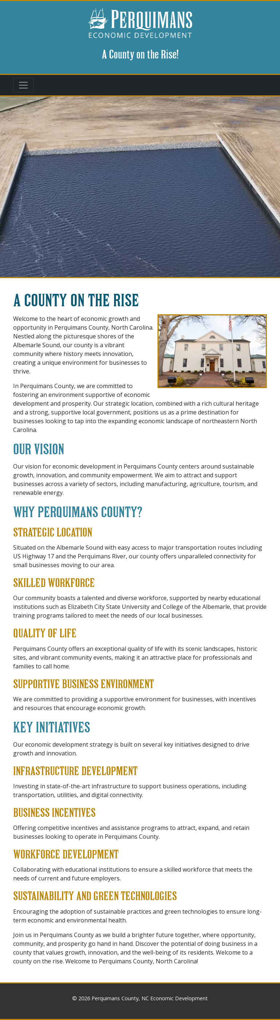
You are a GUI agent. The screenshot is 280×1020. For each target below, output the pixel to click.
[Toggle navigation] (23, 85)
